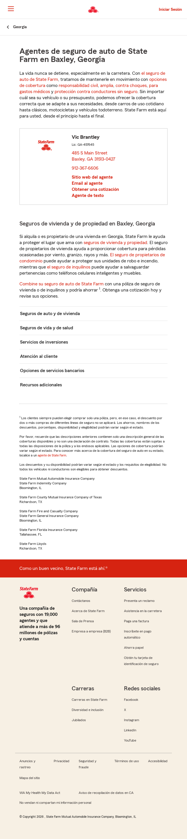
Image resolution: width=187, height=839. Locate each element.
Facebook (131, 699)
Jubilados (79, 720)
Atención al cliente (38, 356)
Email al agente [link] (87, 183)
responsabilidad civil (78, 85)
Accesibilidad (158, 761)
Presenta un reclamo (139, 600)
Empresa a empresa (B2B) (91, 631)
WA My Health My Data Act (39, 792)
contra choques (131, 85)
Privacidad (61, 761)
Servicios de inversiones (44, 342)
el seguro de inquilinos (68, 267)
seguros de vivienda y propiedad (115, 242)
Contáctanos (81, 600)
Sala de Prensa (83, 621)
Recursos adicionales (41, 385)
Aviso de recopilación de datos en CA (106, 792)
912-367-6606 (85, 168)
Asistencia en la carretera (143, 611)
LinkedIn (130, 730)
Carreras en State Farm (89, 699)
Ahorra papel (133, 647)
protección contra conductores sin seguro (96, 91)
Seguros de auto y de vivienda (50, 313)
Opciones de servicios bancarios (52, 370)
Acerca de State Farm (88, 611)
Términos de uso (126, 761)
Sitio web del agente (92, 177)
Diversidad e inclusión (87, 710)
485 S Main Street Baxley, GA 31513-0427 (94, 156)
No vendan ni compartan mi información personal (55, 802)
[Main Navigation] (10, 8)
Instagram (131, 720)
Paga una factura (136, 621)
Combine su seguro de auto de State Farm (61, 284)
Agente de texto (88, 195)
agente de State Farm (52, 455)
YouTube (130, 740)
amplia (106, 85)
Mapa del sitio (29, 778)
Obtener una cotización (95, 189)
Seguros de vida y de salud (46, 328)
